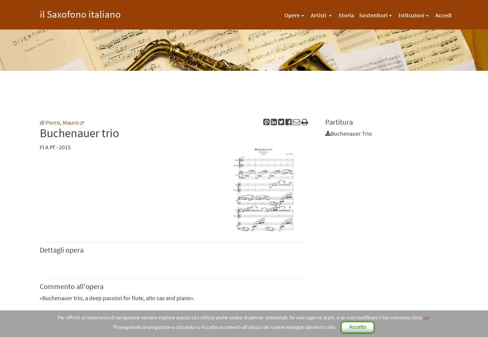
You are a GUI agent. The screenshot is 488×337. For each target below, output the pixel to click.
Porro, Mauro (62, 122)
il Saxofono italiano (80, 13)
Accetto (357, 327)
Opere (292, 15)
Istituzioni (411, 15)
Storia (346, 15)
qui (426, 317)
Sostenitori (373, 15)
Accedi (443, 15)
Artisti (319, 15)
